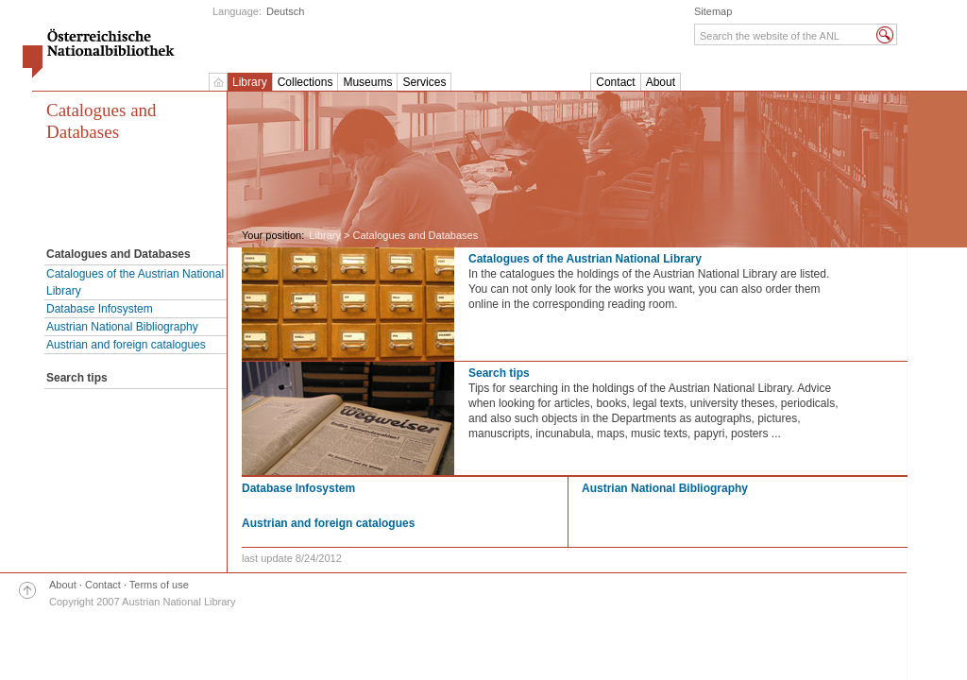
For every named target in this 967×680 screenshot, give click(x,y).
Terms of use (159, 584)
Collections (305, 82)
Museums (367, 82)
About (660, 82)
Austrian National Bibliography (122, 326)
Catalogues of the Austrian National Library (135, 282)
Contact (615, 82)
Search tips (499, 373)
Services (424, 82)
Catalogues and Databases (101, 121)
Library (249, 82)
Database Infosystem (99, 308)
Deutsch (285, 11)
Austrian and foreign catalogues (126, 344)
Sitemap (713, 11)
